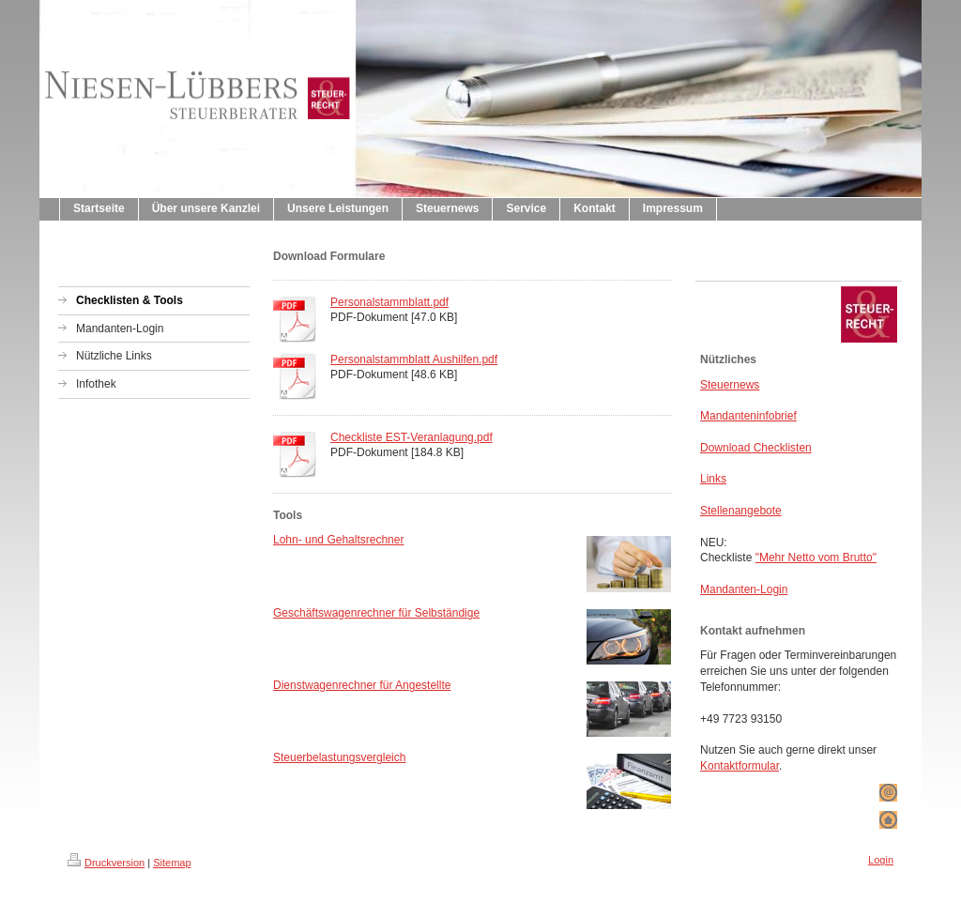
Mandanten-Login (743, 589)
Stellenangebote (741, 510)
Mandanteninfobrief (748, 415)
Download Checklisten (756, 447)
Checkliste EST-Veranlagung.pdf (411, 437)
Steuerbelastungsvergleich (339, 757)
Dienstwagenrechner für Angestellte (361, 685)
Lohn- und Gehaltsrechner (338, 539)
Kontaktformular (739, 765)
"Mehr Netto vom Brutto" (816, 557)
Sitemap (172, 862)
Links (713, 478)
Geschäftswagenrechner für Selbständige (376, 612)
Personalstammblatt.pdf (389, 302)
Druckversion (106, 862)
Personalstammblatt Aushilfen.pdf (413, 359)
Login (880, 859)
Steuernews (729, 384)
